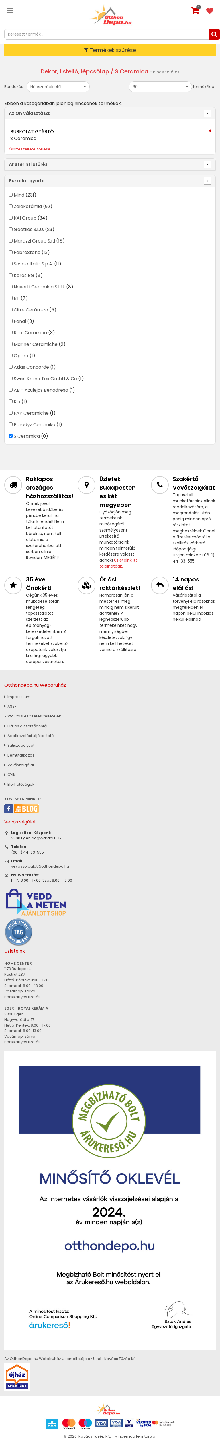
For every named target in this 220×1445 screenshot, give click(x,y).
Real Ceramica (30, 332)
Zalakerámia (28, 206)
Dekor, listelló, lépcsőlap (75, 71)
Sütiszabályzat (19, 745)
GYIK (9, 774)
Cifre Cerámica (31, 310)
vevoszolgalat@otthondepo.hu (40, 866)
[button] (58, 86)
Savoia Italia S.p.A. (33, 264)
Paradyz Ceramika (34, 424)
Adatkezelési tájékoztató (29, 735)
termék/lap (203, 86)
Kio (17, 401)
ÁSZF (10, 706)
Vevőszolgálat (19, 765)
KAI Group (25, 218)
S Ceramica (27, 436)
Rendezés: (14, 86)
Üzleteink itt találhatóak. (118, 563)
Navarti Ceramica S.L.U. (39, 287)
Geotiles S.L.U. (29, 229)
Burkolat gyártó (27, 181)
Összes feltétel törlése (29, 149)
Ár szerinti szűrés (28, 164)
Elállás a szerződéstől (25, 726)
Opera (21, 355)
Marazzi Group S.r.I (34, 241)
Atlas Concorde (31, 367)
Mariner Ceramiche (36, 344)
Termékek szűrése (110, 50)
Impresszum (17, 696)
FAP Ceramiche (31, 413)
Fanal (20, 321)
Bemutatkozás (19, 755)
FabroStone (27, 252)
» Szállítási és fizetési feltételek (32, 716)
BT (16, 298)
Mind (19, 195)
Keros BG (24, 275)
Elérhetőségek (19, 784)
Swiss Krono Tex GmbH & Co (45, 378)
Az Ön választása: (29, 113)
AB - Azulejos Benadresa (41, 390)
